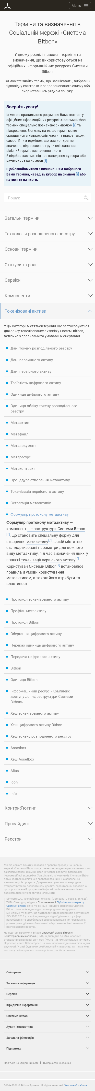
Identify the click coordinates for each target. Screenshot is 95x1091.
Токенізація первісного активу (37, 491)
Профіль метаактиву (28, 610)
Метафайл (19, 434)
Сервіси (13, 280)
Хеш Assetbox (22, 759)
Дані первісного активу (31, 371)
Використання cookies (57, 1063)
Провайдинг (17, 823)
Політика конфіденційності (21, 1063)
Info (14, 793)
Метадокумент (23, 445)
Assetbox (18, 747)
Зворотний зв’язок (75, 1085)
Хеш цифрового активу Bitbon (36, 724)
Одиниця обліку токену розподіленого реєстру (44, 408)
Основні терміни (21, 249)
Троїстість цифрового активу (36, 382)
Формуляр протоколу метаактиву (40, 514)
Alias (15, 770)
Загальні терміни (22, 218)
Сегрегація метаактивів (31, 502)
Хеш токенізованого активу (35, 713)
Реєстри (13, 839)
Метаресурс (21, 456)
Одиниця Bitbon (24, 679)
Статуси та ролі (20, 265)
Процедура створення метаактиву (40, 479)
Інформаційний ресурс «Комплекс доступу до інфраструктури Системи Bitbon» (42, 696)
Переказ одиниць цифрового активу (42, 645)
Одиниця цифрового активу (35, 394)
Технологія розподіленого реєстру (40, 234)
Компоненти (17, 295)
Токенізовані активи (25, 311)
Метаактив (20, 422)
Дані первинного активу (32, 359)
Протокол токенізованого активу (40, 599)
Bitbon (16, 668)
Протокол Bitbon (25, 622)
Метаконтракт (23, 468)
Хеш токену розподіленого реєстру (41, 736)
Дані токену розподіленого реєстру (41, 348)
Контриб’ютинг (20, 808)
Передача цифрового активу (35, 656)
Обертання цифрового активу (36, 633)
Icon (14, 782)
